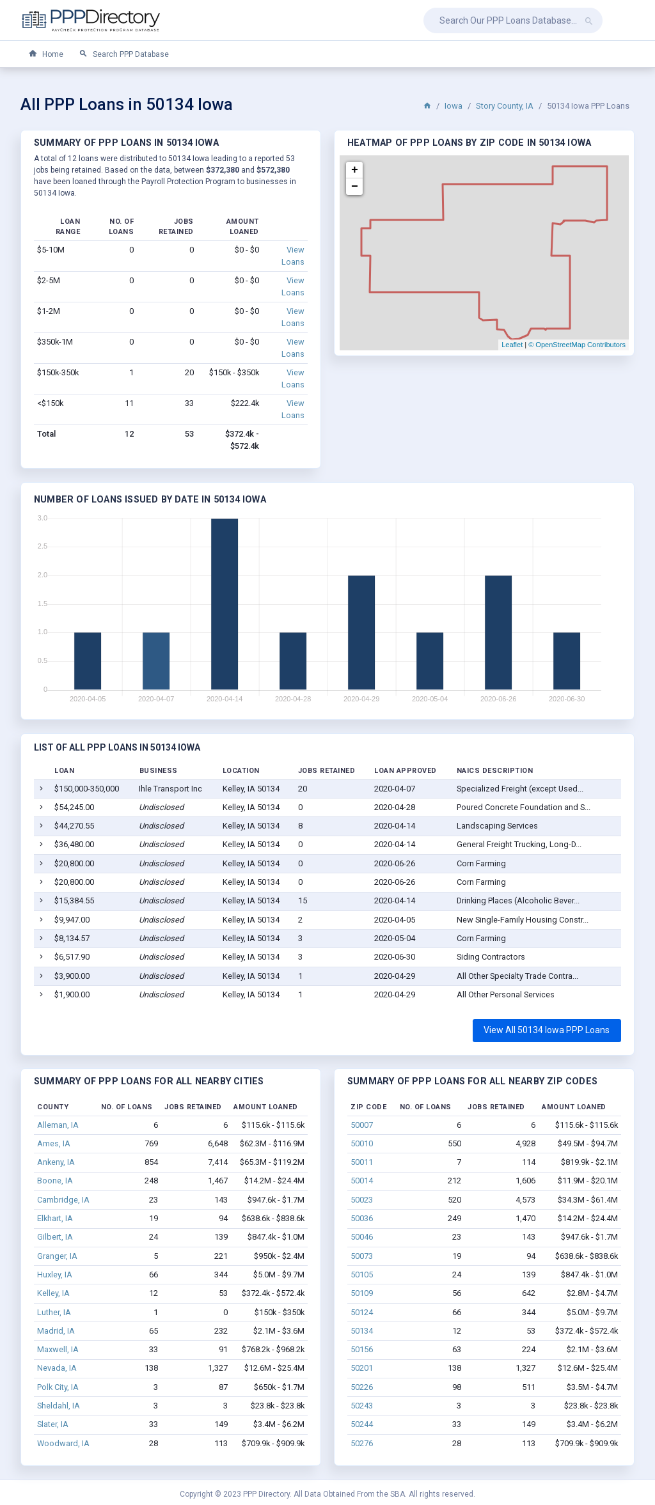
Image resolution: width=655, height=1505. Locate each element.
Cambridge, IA (63, 1200)
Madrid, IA (56, 1331)
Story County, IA (504, 106)
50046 (362, 1237)
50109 (362, 1293)
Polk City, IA (58, 1387)
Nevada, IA (57, 1368)
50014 (362, 1180)
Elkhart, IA (55, 1218)
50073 (362, 1256)
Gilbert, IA (55, 1237)
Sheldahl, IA (58, 1405)
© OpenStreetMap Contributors (577, 344)
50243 (362, 1405)
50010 (362, 1143)
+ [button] (354, 170)
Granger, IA (57, 1256)
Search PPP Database (124, 54)
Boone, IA (55, 1180)
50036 (362, 1218)
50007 (362, 1125)
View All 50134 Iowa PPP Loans (547, 1030)
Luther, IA (54, 1312)
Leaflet (512, 344)
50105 (362, 1274)
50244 (362, 1424)
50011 (362, 1162)
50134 (362, 1331)
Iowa (453, 106)
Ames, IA (53, 1143)
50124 (362, 1312)
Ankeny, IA (56, 1162)
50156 (362, 1349)
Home (45, 54)
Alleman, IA (58, 1125)
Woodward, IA (63, 1443)
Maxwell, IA (58, 1349)
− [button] (354, 186)
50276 (362, 1443)
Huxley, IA (54, 1274)
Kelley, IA (53, 1293)
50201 (362, 1368)
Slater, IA (52, 1424)
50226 (362, 1387)
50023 (362, 1200)
